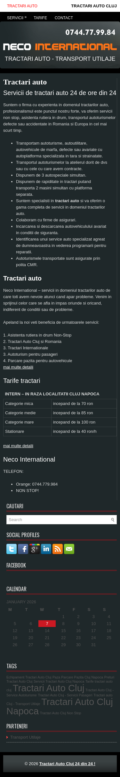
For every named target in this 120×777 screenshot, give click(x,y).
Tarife (40, 18)
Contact (64, 18)
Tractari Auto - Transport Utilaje (60, 59)
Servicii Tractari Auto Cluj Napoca (59, 681)
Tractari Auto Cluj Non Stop (60, 713)
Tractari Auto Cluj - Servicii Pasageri (65, 695)
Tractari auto (22, 6)
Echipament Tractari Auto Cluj (28, 677)
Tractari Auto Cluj (48, 688)
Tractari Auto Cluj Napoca (59, 706)
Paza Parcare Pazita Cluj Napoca (77, 677)
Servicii (18, 16)
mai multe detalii (18, 367)
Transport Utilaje (25, 737)
